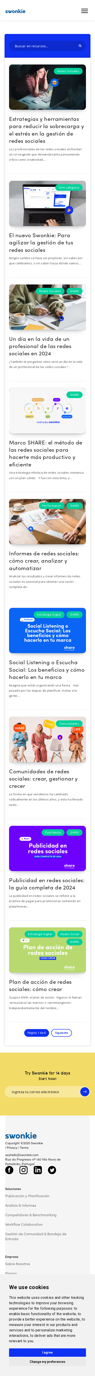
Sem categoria (69, 187)
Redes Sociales (68, 71)
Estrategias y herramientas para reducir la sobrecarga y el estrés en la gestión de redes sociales (46, 129)
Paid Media (53, 832)
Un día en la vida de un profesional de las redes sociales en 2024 (40, 346)
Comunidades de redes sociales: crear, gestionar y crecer (43, 778)
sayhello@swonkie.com (21, 1154)
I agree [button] (47, 1352)
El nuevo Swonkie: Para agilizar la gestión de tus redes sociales (41, 242)
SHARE (74, 291)
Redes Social (70, 934)
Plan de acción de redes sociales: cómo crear (40, 985)
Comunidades (69, 723)
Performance (51, 506)
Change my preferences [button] (47, 1362)
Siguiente (61, 1032)
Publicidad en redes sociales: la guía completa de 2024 (46, 883)
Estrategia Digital (49, 614)
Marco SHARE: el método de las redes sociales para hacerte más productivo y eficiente (45, 453)
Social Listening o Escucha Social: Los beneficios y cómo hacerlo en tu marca (47, 669)
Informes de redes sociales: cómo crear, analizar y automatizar (44, 560)
